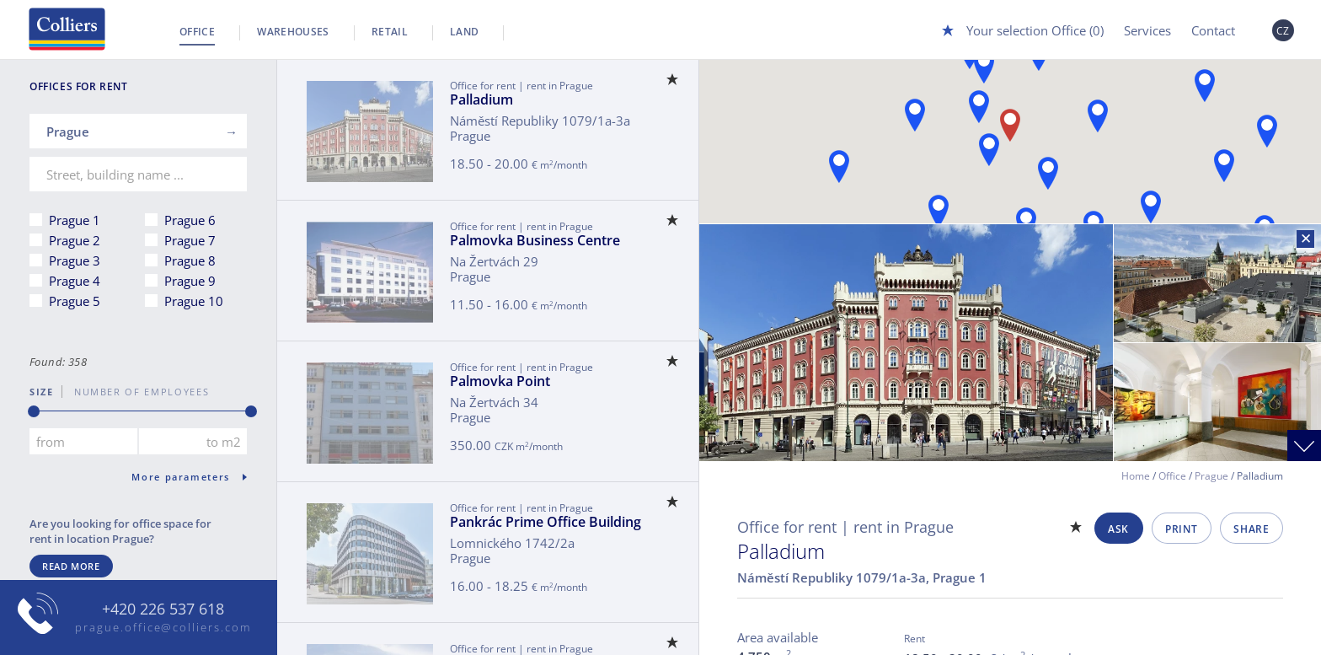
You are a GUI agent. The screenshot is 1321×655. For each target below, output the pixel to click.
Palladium (481, 99)
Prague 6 (190, 220)
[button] (1048, 173)
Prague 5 (74, 301)
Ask (1118, 529)
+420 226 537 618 (163, 609)
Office (197, 31)
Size (41, 391)
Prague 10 (193, 301)
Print (1181, 529)
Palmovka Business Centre (535, 240)
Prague (1211, 476)
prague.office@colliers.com (163, 627)
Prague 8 (190, 260)
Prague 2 (74, 240)
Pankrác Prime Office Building (545, 522)
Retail (390, 31)
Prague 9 (190, 280)
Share (1251, 529)
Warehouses (293, 31)
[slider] (34, 411)
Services (1147, 30)
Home (1135, 476)
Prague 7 (190, 240)
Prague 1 (74, 220)
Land (464, 31)
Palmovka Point (500, 381)
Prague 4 (74, 280)
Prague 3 (74, 260)
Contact (1213, 30)
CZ (1283, 31)
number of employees (135, 391)
